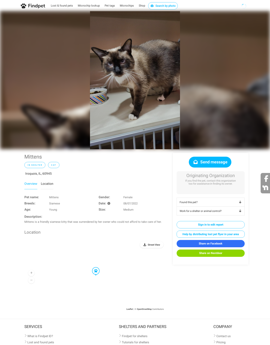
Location (47, 184)
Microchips (127, 5)
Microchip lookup (89, 5)
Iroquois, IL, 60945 (38, 173)
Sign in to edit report (210, 224)
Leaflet (129, 309)
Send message (210, 162)
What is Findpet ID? (40, 336)
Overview (30, 184)
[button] (93, 267)
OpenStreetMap (144, 309)
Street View (154, 244)
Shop (142, 5)
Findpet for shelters (134, 336)
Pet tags (110, 5)
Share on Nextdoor (210, 253)
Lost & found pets (62, 5)
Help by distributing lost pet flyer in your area (210, 234)
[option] (135, 80)
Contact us (223, 336)
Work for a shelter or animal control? (211, 211)
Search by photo (163, 5)
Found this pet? (211, 202)
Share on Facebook (210, 243)
